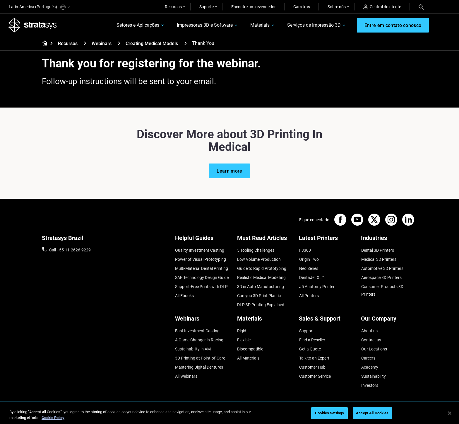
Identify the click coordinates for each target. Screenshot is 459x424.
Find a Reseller (312, 335)
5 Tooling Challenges (255, 250)
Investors (369, 379)
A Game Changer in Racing (199, 335)
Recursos (173, 6)
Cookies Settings (329, 413)
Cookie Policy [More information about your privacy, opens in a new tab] (53, 418)
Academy (369, 361)
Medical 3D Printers (378, 258)
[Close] (449, 413)
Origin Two (308, 258)
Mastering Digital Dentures (199, 361)
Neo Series (308, 267)
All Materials (248, 353)
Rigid (241, 327)
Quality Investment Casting (199, 250)
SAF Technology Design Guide (202, 276)
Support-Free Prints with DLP (201, 284)
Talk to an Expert (314, 353)
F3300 (305, 250)
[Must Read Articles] (265, 240)
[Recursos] (85, 43)
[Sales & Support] (327, 317)
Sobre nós (337, 6)
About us (369, 327)
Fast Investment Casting (197, 327)
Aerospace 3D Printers (381, 276)
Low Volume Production (259, 258)
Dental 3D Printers (377, 250)
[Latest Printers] (327, 240)
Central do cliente (382, 6)
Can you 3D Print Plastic (259, 293)
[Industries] (389, 240)
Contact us (371, 335)
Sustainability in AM (193, 344)
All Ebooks (184, 293)
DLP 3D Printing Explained (260, 301)
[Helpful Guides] (203, 240)
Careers (368, 353)
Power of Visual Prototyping (200, 258)
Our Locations (374, 344)
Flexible (244, 335)
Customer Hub (312, 361)
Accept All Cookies (372, 413)
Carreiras (301, 6)
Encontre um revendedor (253, 6)
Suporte (206, 6)
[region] (229, 413)
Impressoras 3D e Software (204, 25)
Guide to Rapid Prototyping (261, 267)
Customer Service (314, 370)
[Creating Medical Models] (185, 43)
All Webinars (186, 370)
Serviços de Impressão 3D (313, 25)
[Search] (421, 6)
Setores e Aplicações (137, 25)
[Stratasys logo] (33, 25)
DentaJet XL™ (311, 276)
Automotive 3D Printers (382, 267)
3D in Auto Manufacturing (260, 284)
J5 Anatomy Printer (316, 284)
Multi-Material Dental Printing (201, 267)
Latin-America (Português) (39, 7)
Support (306, 327)
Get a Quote (310, 344)
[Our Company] (389, 317)
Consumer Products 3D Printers (382, 288)
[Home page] (43, 44)
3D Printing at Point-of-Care (200, 353)
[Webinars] (119, 43)
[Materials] (265, 317)
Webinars (102, 44)
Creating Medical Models (152, 44)
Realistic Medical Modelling (261, 276)
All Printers (308, 293)
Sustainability (373, 370)
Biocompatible (250, 344)
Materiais (259, 25)
